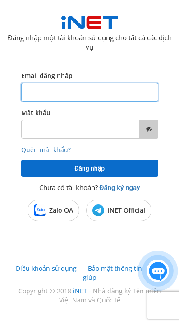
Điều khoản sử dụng (47, 268)
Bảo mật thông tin (116, 268)
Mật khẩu (35, 112)
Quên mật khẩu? (46, 149)
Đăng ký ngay (120, 188)
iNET (80, 291)
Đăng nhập (89, 168)
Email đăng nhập (47, 75)
